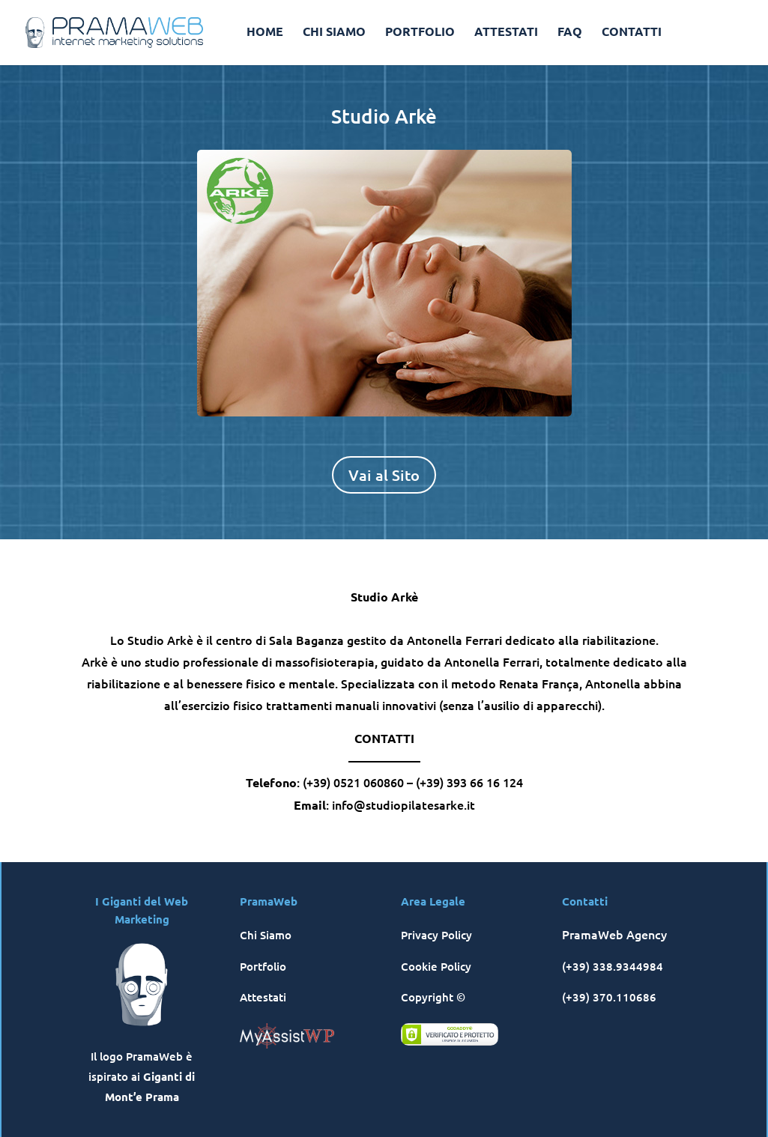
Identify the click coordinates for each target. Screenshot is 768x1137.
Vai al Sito (384, 475)
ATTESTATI (506, 32)
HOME (265, 32)
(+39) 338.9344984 (612, 966)
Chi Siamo (265, 934)
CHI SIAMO (334, 32)
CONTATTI (632, 32)
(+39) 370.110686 (609, 996)
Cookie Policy (436, 966)
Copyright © (433, 996)
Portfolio (263, 966)
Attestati (263, 996)
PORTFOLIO (420, 32)
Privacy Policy (436, 934)
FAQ (569, 32)
